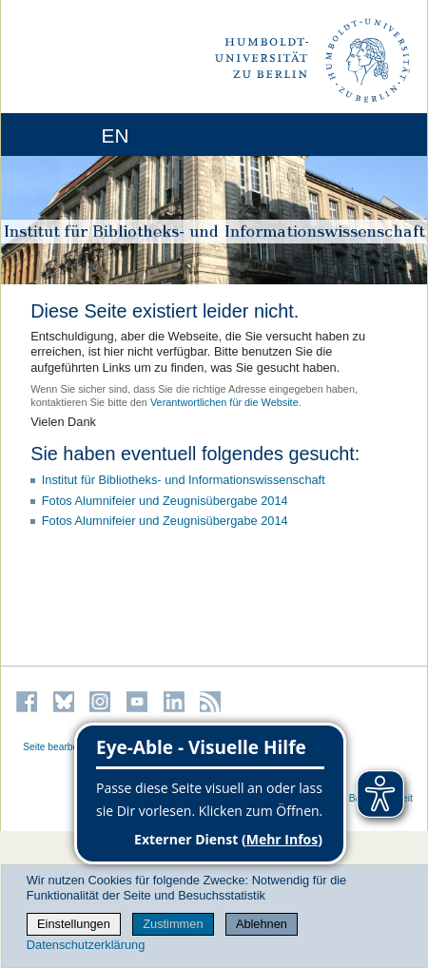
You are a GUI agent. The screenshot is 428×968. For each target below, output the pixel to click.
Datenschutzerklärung (86, 945)
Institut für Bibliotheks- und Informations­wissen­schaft (183, 480)
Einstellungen (73, 924)
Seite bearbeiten (58, 747)
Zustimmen (173, 924)
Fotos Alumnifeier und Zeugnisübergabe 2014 (165, 501)
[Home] (68, 134)
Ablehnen (261, 924)
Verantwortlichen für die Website (224, 402)
